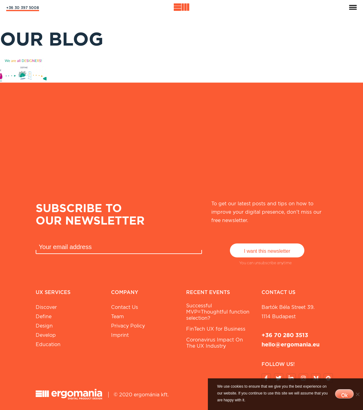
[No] (357, 394)
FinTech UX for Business (215, 329)
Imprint (120, 335)
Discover (46, 307)
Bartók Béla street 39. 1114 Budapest (288, 311)
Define (44, 316)
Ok (344, 395)
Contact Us (124, 307)
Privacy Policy (128, 326)
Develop (46, 335)
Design (44, 326)
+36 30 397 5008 (22, 7)
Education (48, 344)
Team (117, 316)
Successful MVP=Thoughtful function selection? (217, 312)
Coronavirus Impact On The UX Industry (214, 343)
